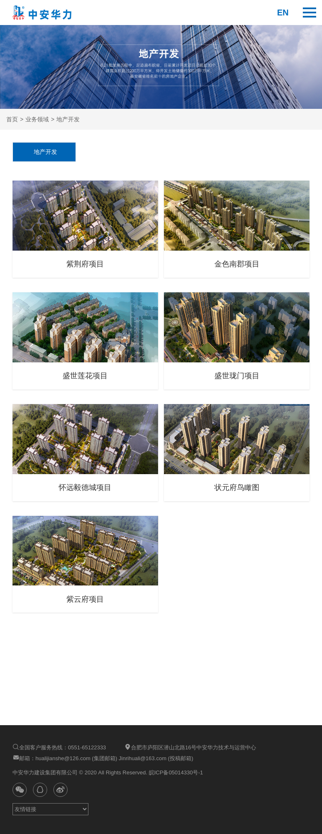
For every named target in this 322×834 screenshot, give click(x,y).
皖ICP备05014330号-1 (175, 772)
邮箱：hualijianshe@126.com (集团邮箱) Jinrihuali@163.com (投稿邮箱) (103, 757)
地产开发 (68, 119)
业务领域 (37, 119)
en (283, 12)
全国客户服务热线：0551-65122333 (59, 747)
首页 (12, 119)
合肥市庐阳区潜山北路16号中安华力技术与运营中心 (190, 747)
